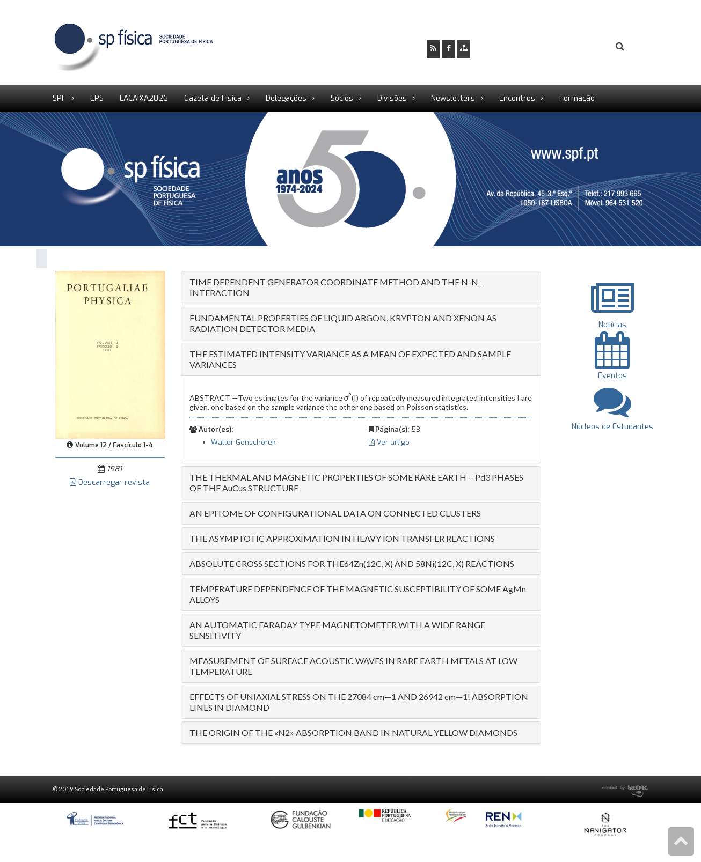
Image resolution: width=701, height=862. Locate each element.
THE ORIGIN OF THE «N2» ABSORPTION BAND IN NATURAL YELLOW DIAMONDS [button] (353, 732)
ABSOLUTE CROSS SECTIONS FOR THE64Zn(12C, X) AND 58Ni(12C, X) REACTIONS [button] (351, 563)
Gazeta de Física (213, 98)
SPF (59, 98)
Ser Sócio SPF (515, 46)
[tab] (361, 287)
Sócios (342, 98)
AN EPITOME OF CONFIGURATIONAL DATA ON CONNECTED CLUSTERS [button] (335, 513)
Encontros (517, 98)
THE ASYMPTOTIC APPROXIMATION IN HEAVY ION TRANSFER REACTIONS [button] (342, 538)
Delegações (286, 98)
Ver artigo (389, 442)
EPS (97, 98)
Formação (577, 98)
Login (576, 46)
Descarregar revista (110, 482)
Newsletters (453, 98)
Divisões (392, 98)
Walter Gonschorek (243, 442)
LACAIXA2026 (144, 98)
